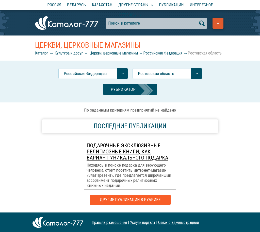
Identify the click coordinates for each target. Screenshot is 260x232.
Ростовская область (205, 53)
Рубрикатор (123, 89)
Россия (54, 5)
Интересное (201, 5)
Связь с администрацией (178, 222)
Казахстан (102, 5)
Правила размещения (109, 222)
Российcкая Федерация (162, 53)
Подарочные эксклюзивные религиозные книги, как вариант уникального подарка (127, 151)
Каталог (41, 53)
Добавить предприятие (218, 23)
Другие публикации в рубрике (130, 199)
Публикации (171, 5)
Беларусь (76, 5)
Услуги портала (142, 222)
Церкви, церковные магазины (113, 53)
